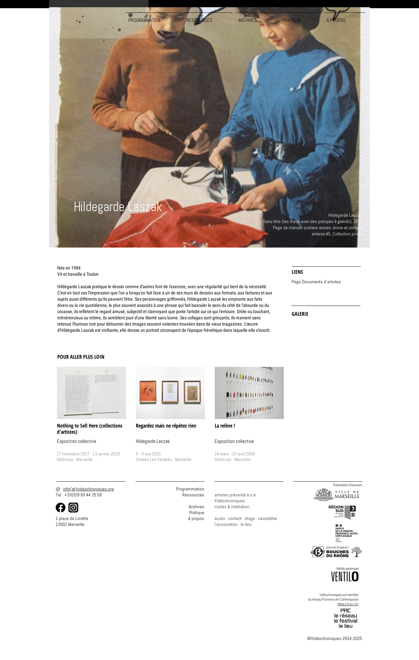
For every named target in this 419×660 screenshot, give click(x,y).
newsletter (267, 518)
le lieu (246, 524)
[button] (208, 17)
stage (250, 518)
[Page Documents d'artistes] (325, 282)
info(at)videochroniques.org (88, 489)
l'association (226, 524)
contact (235, 518)
